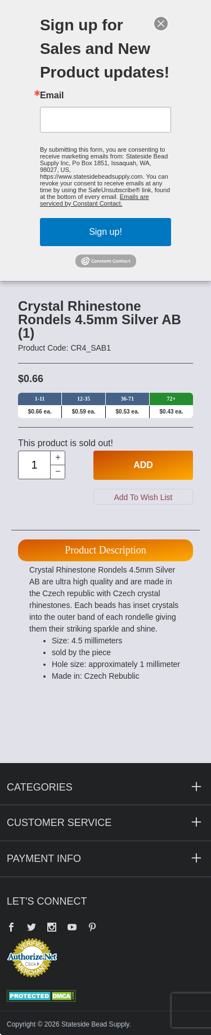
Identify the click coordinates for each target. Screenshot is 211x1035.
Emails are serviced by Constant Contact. (94, 200)
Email (52, 95)
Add (143, 465)
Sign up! (105, 232)
